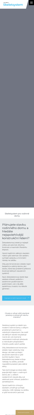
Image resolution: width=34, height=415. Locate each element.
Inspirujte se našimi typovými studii (16, 298)
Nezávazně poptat (25, 412)
